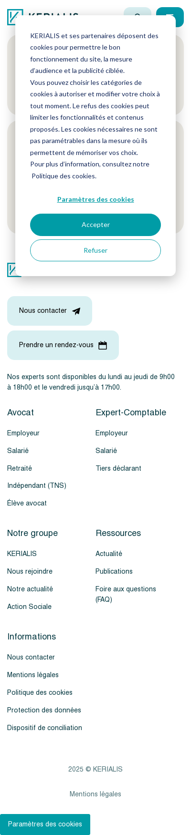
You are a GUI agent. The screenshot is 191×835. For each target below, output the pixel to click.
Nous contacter (31, 657)
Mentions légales (33, 675)
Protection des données (44, 710)
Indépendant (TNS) (36, 485)
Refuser (95, 250)
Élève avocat (27, 503)
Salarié (18, 450)
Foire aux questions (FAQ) (126, 594)
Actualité (109, 553)
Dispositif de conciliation (44, 727)
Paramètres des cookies (95, 199)
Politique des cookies (40, 692)
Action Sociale (29, 606)
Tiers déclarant (118, 468)
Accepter (96, 224)
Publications (114, 571)
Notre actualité (30, 589)
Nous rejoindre (30, 571)
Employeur (23, 433)
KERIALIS (22, 553)
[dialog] (95, 145)
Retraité (19, 468)
